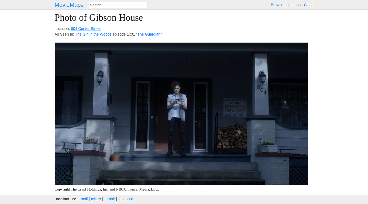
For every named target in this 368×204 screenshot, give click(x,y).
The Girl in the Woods (93, 34)
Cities (308, 5)
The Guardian (148, 34)
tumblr (110, 199)
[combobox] (118, 5)
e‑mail (82, 199)
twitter (96, 199)
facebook (126, 199)
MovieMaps (69, 5)
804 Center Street (86, 28)
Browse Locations (286, 5)
